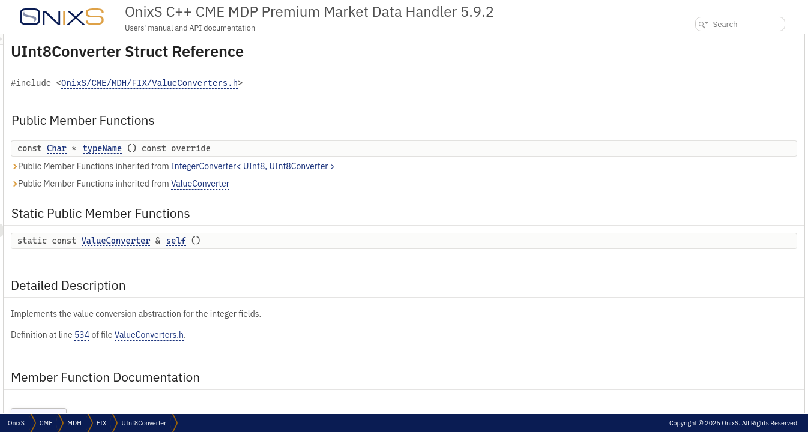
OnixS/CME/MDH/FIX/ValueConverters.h (299, 83)
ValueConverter (350, 183)
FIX (102, 423)
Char (207, 148)
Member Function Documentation (730, 106)
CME (46, 423)
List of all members (704, 146)
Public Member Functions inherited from (323, 166)
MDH (74, 423)
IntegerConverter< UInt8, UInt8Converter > (403, 166)
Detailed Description (708, 93)
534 (232, 334)
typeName (253, 148)
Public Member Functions (717, 40)
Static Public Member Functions (728, 66)
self (326, 240)
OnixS (16, 423)
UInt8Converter (143, 423)
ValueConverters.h (299, 334)
